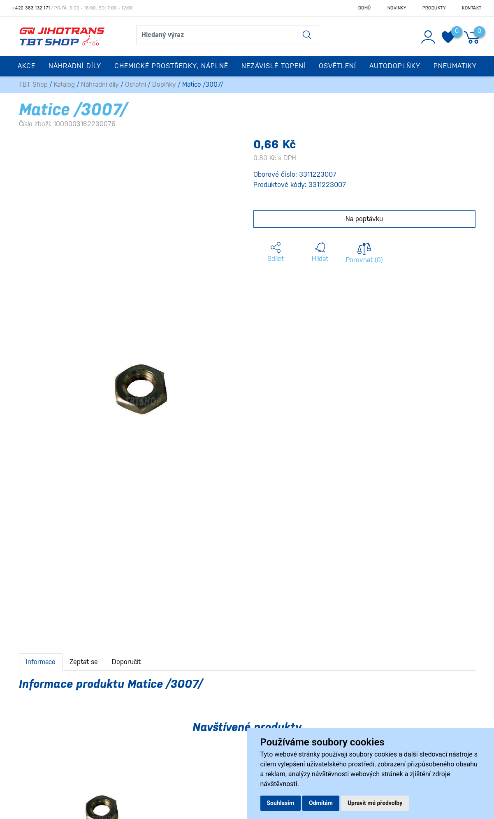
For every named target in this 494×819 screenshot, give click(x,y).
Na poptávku (364, 219)
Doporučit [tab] (126, 662)
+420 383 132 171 (31, 8)
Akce (26, 66)
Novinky (396, 8)
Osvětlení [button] (337, 66)
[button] (275, 252)
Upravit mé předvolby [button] (375, 803)
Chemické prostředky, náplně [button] (171, 66)
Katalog (64, 84)
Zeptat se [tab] (84, 662)
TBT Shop (33, 84)
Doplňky (164, 84)
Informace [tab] (41, 662)
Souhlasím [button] (281, 803)
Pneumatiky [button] (455, 66)
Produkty (433, 8)
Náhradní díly (100, 84)
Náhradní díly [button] (75, 66)
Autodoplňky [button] (394, 66)
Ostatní (135, 84)
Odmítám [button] (321, 803)
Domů (364, 8)
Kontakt (472, 8)
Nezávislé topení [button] (273, 66)
